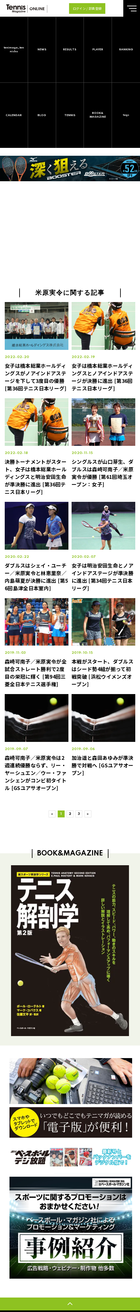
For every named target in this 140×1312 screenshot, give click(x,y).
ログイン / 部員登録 (87, 8)
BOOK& (98, 115)
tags (126, 115)
